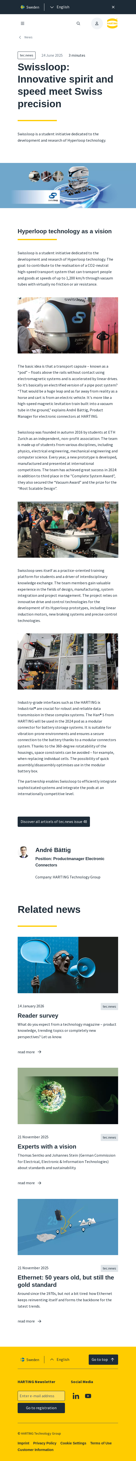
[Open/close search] (78, 23)
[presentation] (59, 7)
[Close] (113, 7)
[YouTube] (88, 1396)
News (25, 37)
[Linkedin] (76, 1396)
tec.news (26, 55)
